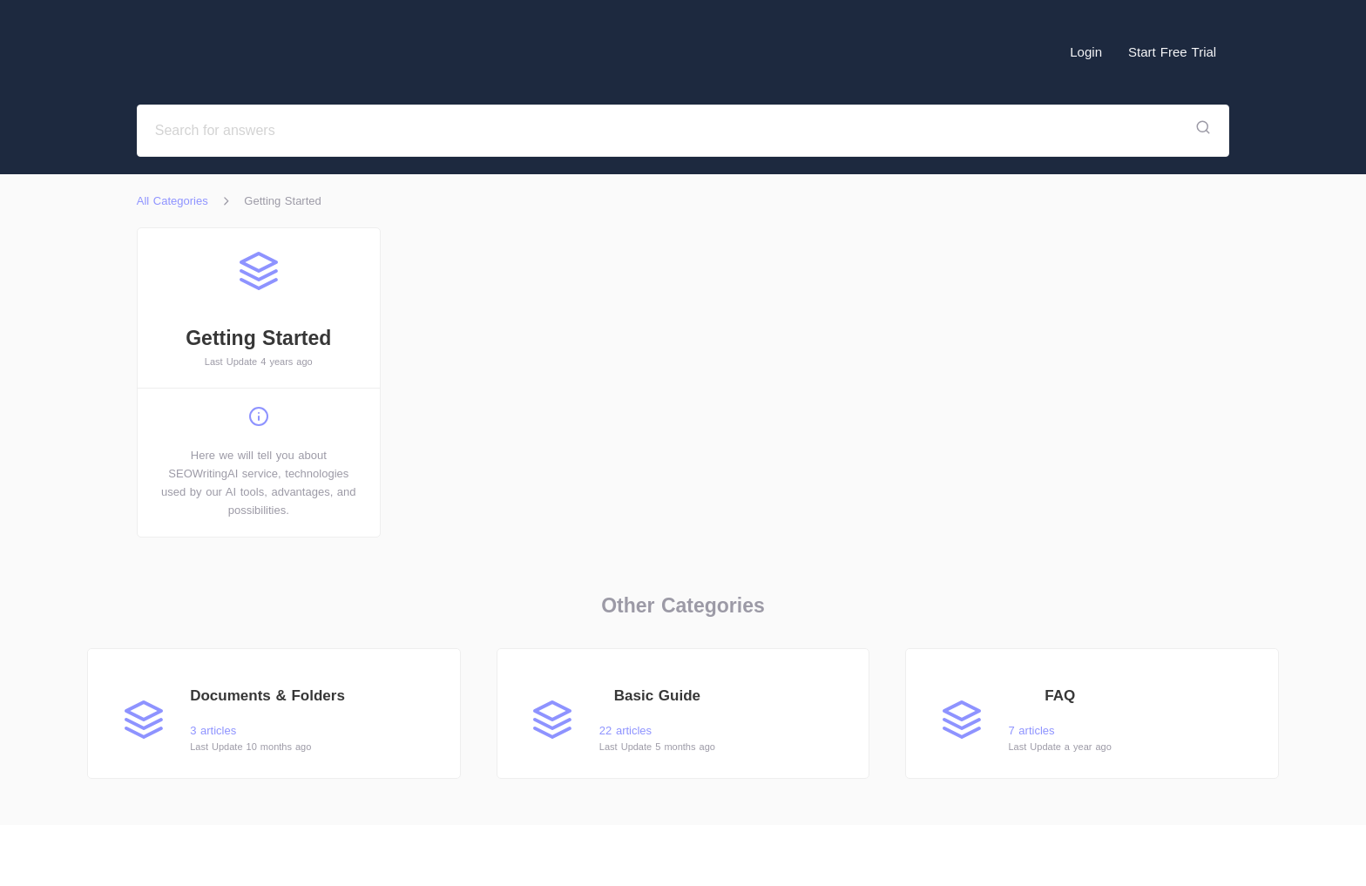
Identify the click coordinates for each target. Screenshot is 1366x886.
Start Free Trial (1172, 51)
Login (1086, 51)
